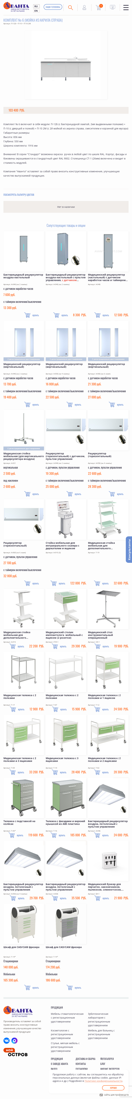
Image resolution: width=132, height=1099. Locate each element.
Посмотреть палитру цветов (18, 194)
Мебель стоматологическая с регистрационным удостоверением (67, 1017)
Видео (54, 1069)
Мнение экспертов (109, 1069)
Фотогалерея (107, 1059)
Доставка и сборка (85, 1059)
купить (35, 315)
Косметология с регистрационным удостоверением (62, 1034)
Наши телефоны (53, 6)
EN (36, 10)
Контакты (81, 1064)
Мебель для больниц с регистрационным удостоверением (101, 1034)
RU (36, 6)
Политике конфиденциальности (103, 1081)
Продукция (57, 1007)
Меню (126, 7)
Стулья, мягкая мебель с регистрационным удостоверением (65, 1047)
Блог (102, 1064)
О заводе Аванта (59, 1064)
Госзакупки (82, 1069)
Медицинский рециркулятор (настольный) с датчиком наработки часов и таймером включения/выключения (107, 277)
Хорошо (113, 1087)
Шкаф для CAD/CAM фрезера (21, 947)
